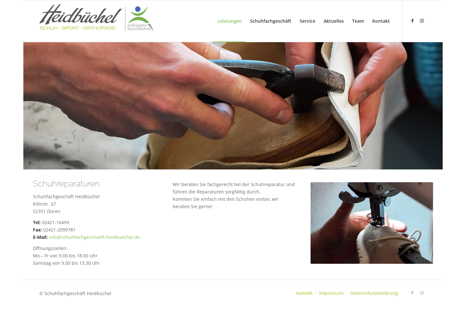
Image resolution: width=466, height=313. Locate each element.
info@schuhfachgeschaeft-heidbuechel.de (94, 237)
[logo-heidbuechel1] (96, 21)
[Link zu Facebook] (412, 21)
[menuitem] (229, 21)
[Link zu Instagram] (422, 21)
